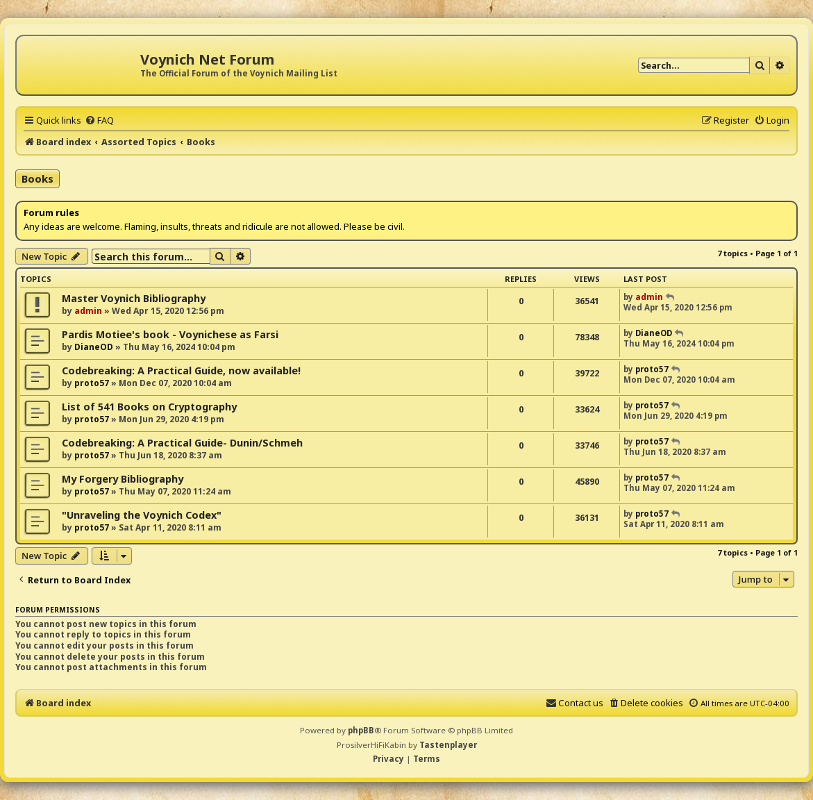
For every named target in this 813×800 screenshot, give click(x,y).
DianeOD (93, 347)
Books (37, 178)
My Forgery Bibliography (122, 478)
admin (88, 311)
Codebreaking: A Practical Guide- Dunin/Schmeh (182, 442)
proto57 (91, 383)
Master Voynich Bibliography (134, 298)
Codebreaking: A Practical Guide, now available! (181, 370)
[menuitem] (99, 120)
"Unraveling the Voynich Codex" (141, 515)
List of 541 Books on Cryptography (149, 406)
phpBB (361, 730)
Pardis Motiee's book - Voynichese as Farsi (170, 334)
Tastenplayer (448, 745)
